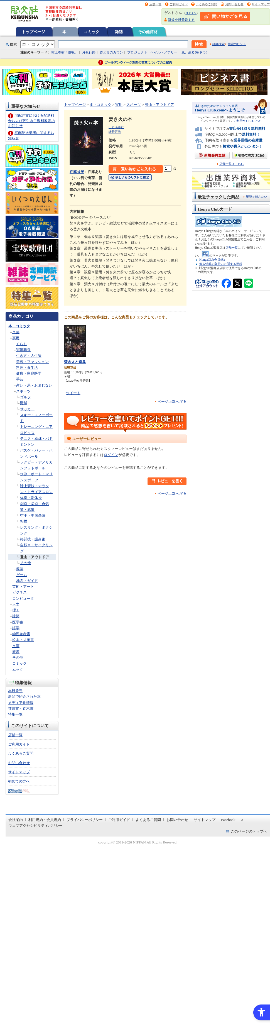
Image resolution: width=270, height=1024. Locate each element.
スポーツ (23, 391)
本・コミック (19, 326)
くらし (21, 344)
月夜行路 (88, 52)
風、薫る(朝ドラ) (194, 52)
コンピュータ (23, 598)
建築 (15, 616)
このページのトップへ (249, 831)
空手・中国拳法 (32, 515)
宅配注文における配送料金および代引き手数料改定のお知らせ (31, 120)
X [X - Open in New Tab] (242, 820)
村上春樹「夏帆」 (64, 52)
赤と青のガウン (111, 52)
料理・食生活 (27, 367)
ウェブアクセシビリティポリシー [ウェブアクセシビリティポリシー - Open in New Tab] (35, 825)
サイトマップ (261, 4)
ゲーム (21, 575)
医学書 (17, 622)
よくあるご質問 (206, 4)
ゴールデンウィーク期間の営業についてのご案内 (138, 62)
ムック (17, 669)
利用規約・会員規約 (44, 820)
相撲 (23, 521)
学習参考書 (21, 634)
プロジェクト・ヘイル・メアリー (152, 52)
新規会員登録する (181, 20)
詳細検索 (218, 44)
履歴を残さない (256, 196)
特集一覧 (15, 714)
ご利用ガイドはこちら (248, 120)
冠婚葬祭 (23, 350)
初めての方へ (19, 781)
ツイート (73, 393)
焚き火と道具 (75, 362)
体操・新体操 (31, 498)
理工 (15, 610)
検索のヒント (237, 44)
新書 (15, 652)
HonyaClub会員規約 (212, 259)
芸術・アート (23, 586)
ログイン (191, 12)
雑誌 (119, 32)
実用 (15, 338)
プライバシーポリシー (85, 820)
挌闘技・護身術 (32, 539)
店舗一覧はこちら (231, 163)
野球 (23, 403)
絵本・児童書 (23, 640)
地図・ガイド (27, 581)
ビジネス (19, 592)
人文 (15, 604)
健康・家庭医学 (28, 373)
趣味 (19, 569)
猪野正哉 (115, 131)
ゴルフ (25, 397)
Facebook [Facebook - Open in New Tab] (228, 820)
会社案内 (15, 820)
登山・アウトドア (34, 557)
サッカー (27, 409)
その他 (25, 563)
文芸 (15, 332)
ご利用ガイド (179, 4)
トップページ (33, 32)
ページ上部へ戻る (172, 401)
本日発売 (15, 691)
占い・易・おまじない (34, 385)
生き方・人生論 (28, 355)
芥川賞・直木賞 (20, 708)
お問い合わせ (234, 4)
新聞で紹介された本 (24, 696)
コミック (91, 32)
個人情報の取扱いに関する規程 (220, 263)
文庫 (15, 646)
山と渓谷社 (116, 127)
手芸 (19, 379)
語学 (15, 628)
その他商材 (148, 32)
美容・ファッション (32, 362)
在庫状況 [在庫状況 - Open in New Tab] (77, 172)
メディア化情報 (20, 703)
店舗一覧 (155, 4)
